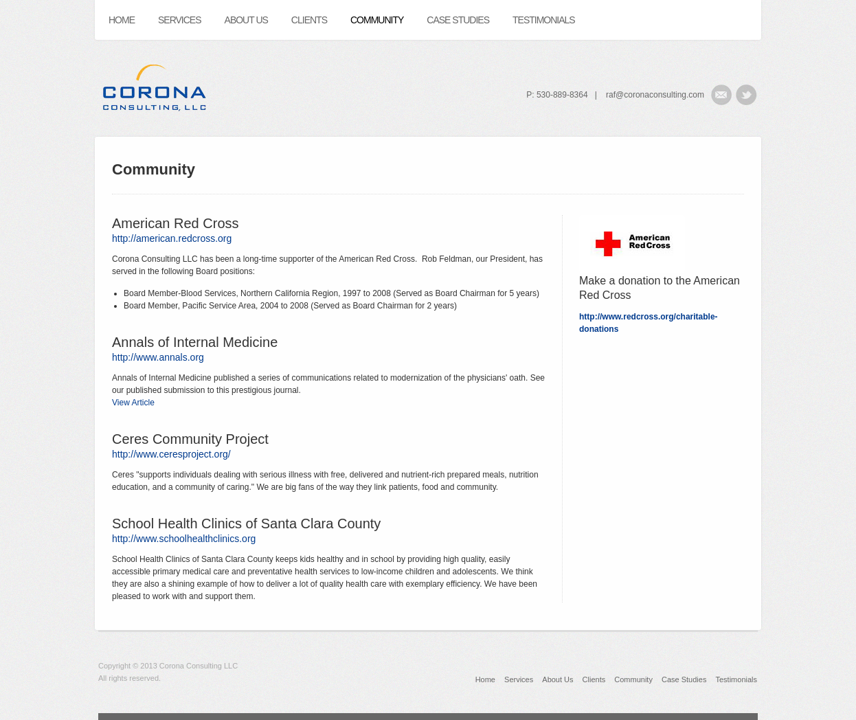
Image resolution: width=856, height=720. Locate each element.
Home (485, 679)
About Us (557, 679)
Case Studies (684, 679)
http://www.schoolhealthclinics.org (184, 538)
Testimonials (736, 679)
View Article (133, 402)
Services (518, 679)
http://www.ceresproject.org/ (171, 454)
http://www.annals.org (158, 357)
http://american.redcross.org (172, 238)
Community (633, 679)
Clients (594, 679)
